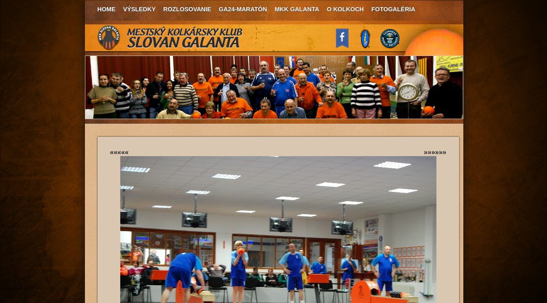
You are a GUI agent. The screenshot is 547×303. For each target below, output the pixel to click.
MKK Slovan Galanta (170, 37)
